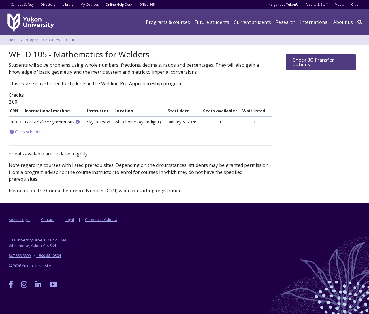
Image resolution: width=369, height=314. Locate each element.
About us (343, 22)
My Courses (89, 4)
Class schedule (26, 131)
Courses (73, 39)
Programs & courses (168, 22)
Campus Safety (22, 4)
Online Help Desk (119, 4)
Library (68, 4)
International (314, 22)
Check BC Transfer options (313, 62)
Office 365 (147, 4)
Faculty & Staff (316, 4)
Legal (69, 219)
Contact (47, 219)
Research (285, 22)
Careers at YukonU (101, 219)
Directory (48, 4)
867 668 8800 (20, 255)
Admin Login (19, 219)
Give (354, 4)
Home (13, 39)
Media (339, 4)
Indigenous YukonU (283, 4)
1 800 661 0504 (48, 255)
